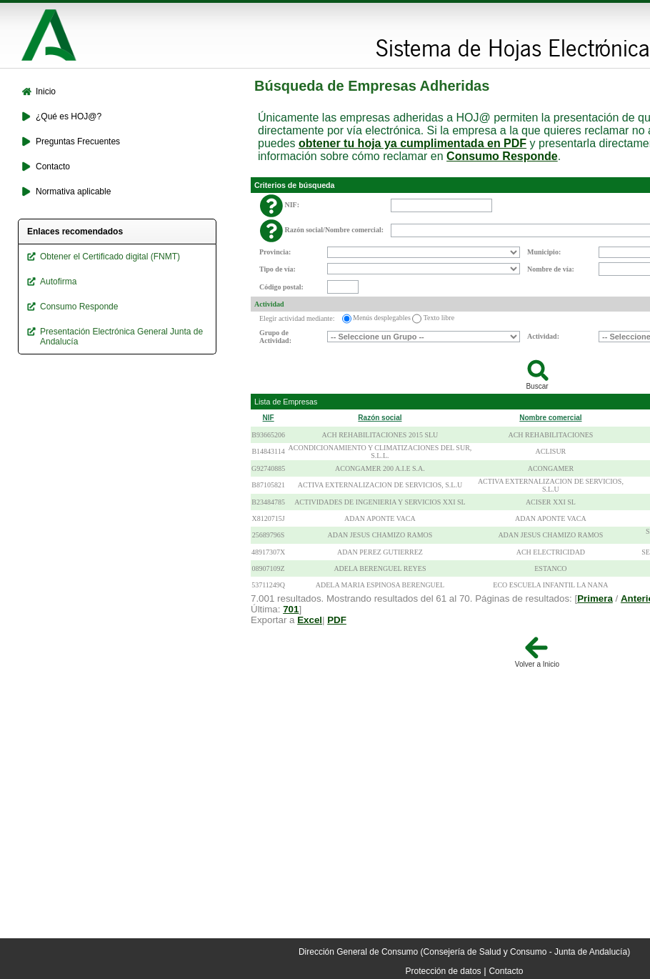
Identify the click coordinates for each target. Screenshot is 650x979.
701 (291, 609)
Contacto (506, 971)
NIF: (292, 205)
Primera (595, 598)
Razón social (379, 418)
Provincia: (275, 252)
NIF (268, 418)
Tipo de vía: (277, 269)
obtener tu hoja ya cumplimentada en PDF (412, 143)
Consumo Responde (502, 156)
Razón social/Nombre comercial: (334, 230)
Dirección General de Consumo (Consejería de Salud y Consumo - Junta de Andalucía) (464, 952)
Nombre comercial (550, 418)
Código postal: (281, 287)
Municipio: (544, 252)
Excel (309, 620)
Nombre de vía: (550, 269)
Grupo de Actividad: (275, 336)
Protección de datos (443, 971)
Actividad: (543, 336)
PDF (336, 620)
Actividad (269, 304)
